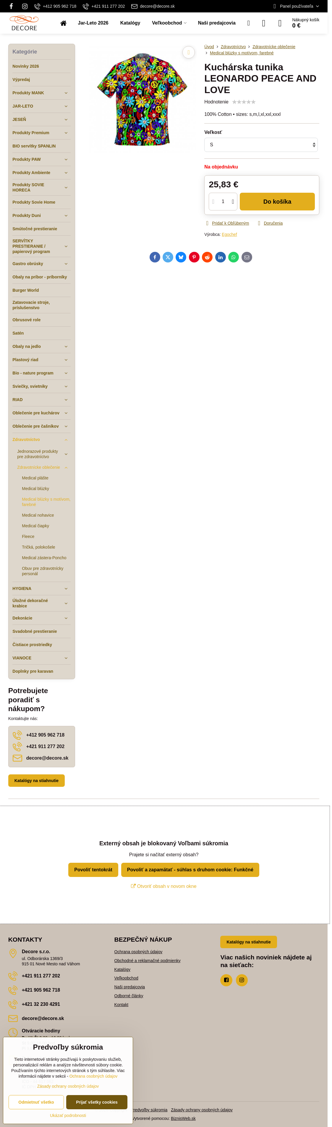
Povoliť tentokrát (93, 869)
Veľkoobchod (126, 978)
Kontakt (121, 1004)
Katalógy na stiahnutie (36, 780)
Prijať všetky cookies (97, 1102)
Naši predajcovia (129, 987)
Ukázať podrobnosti (68, 1115)
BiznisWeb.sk (183, 1118)
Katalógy (122, 969)
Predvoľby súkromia (149, 1109)
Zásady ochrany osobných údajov (202, 1109)
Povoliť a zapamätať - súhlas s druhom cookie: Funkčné (190, 869)
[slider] (244, 102)
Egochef (229, 234)
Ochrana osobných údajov (138, 951)
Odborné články (128, 995)
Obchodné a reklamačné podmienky (147, 960)
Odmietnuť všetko (36, 1102)
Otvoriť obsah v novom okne (163, 886)
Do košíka (277, 201)
